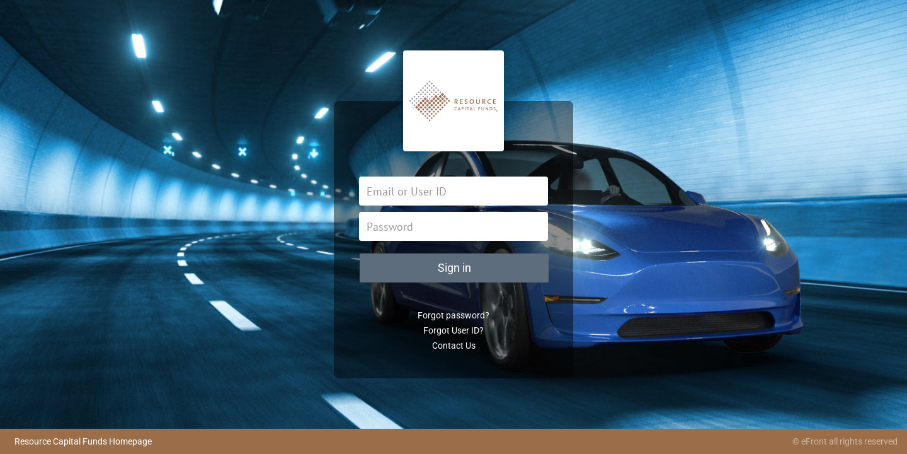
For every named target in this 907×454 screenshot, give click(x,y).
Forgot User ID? (453, 330)
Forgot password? (453, 315)
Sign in (454, 267)
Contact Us (454, 345)
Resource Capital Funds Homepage (83, 441)
